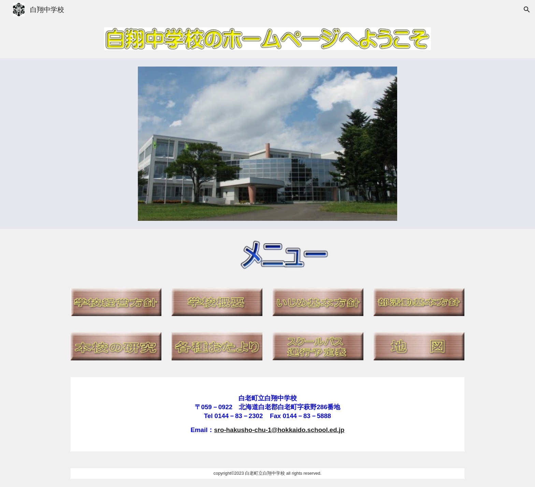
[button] (527, 9)
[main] (267, 414)
